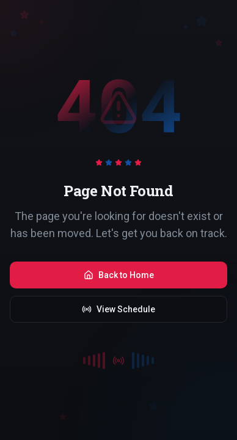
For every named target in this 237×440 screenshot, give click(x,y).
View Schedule (118, 309)
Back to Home (119, 275)
